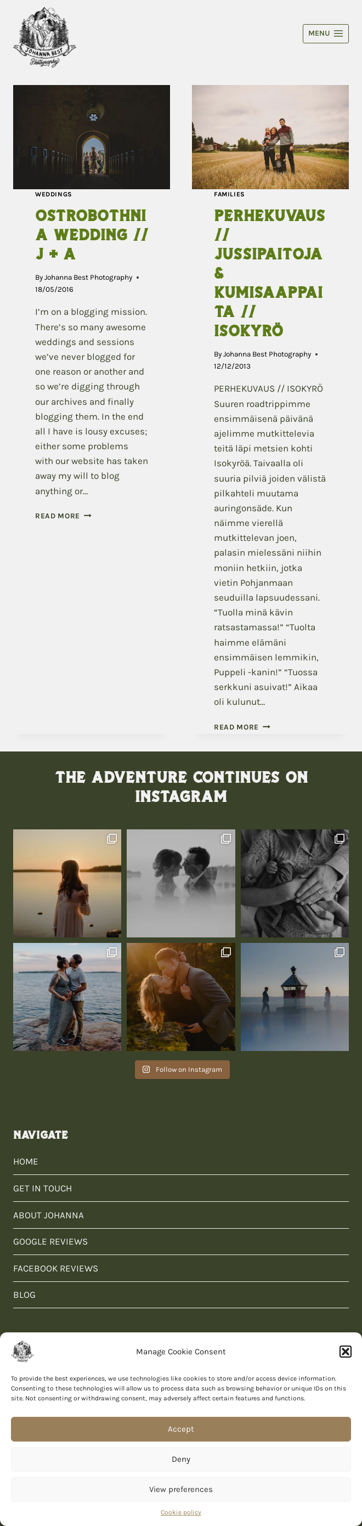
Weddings (53, 194)
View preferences (181, 1489)
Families (229, 194)
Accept (181, 1429)
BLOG (24, 1294)
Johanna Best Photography (88, 277)
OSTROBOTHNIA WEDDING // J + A (91, 234)
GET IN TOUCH (42, 1188)
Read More (63, 516)
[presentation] (91, 137)
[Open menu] (326, 34)
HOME (25, 1161)
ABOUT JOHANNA (48, 1215)
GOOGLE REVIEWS (50, 1241)
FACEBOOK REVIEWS (55, 1268)
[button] (345, 1351)
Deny (181, 1459)
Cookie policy (181, 1512)
